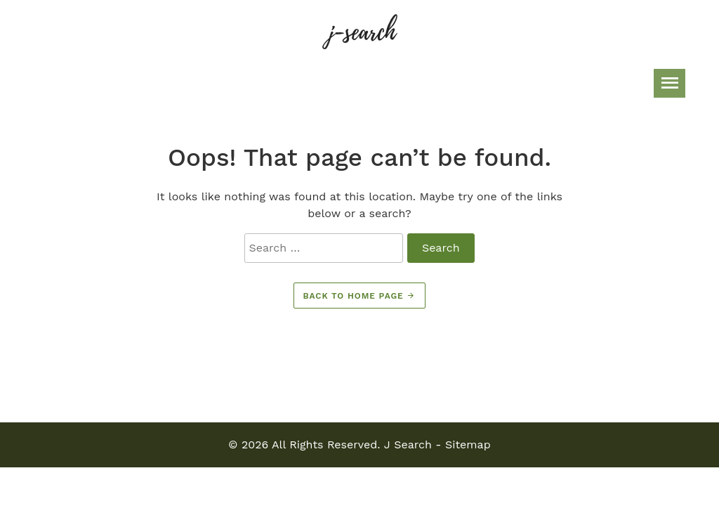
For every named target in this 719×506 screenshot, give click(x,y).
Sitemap (468, 444)
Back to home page (359, 296)
